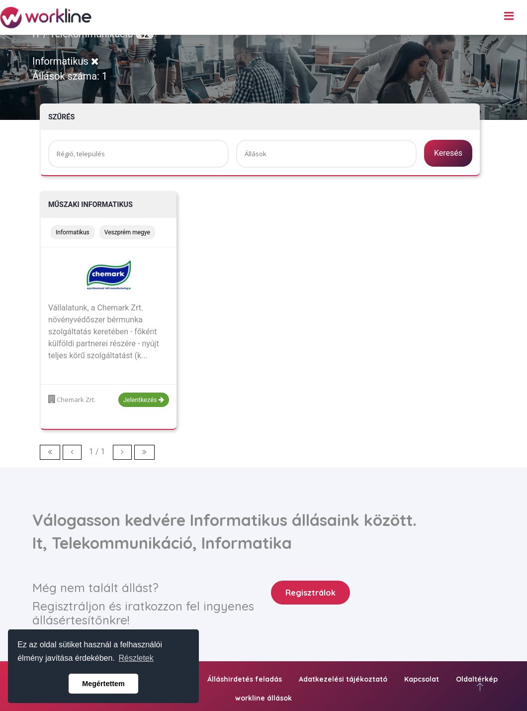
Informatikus (65, 61)
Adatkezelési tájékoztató (343, 679)
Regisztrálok (310, 593)
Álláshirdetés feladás (244, 679)
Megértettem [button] (103, 684)
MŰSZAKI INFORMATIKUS (90, 205)
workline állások (263, 698)
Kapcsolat (421, 679)
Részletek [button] (136, 658)
